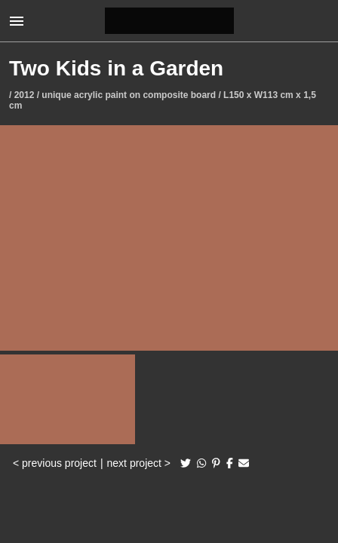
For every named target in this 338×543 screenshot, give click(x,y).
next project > (139, 463)
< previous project (55, 463)
